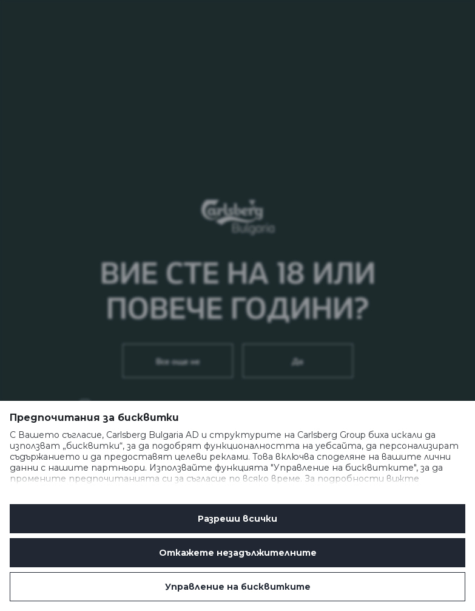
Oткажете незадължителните (238, 552)
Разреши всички (237, 518)
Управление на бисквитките (238, 586)
